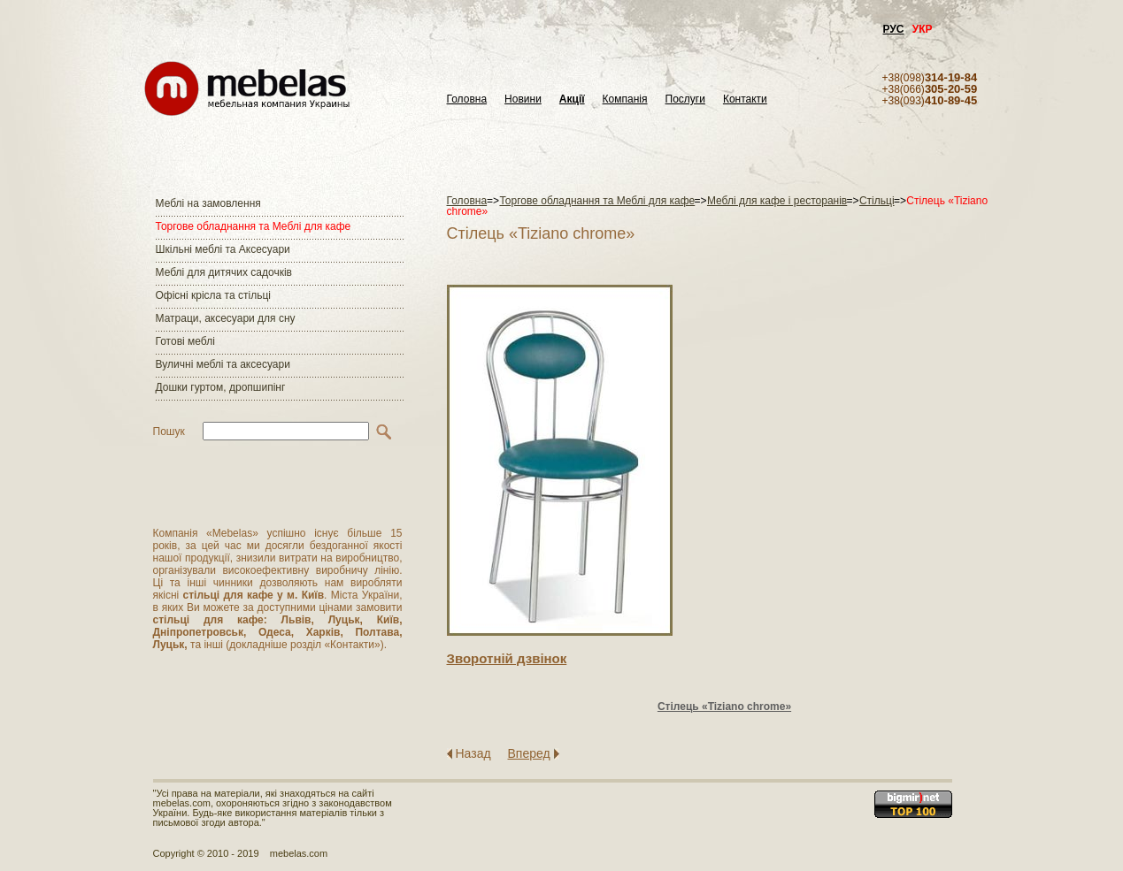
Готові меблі (185, 341)
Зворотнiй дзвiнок (507, 658)
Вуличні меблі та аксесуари (223, 364)
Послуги (685, 99)
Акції (572, 99)
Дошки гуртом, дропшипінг (221, 387)
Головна (467, 99)
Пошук (169, 431)
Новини (523, 99)
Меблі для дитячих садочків (224, 272)
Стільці (877, 201)
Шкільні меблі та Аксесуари (223, 249)
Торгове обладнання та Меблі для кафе (253, 226)
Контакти (745, 99)
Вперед (529, 753)
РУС (893, 29)
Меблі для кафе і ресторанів (777, 201)
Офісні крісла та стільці (213, 295)
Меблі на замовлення (208, 203)
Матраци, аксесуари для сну (226, 318)
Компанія (625, 99)
